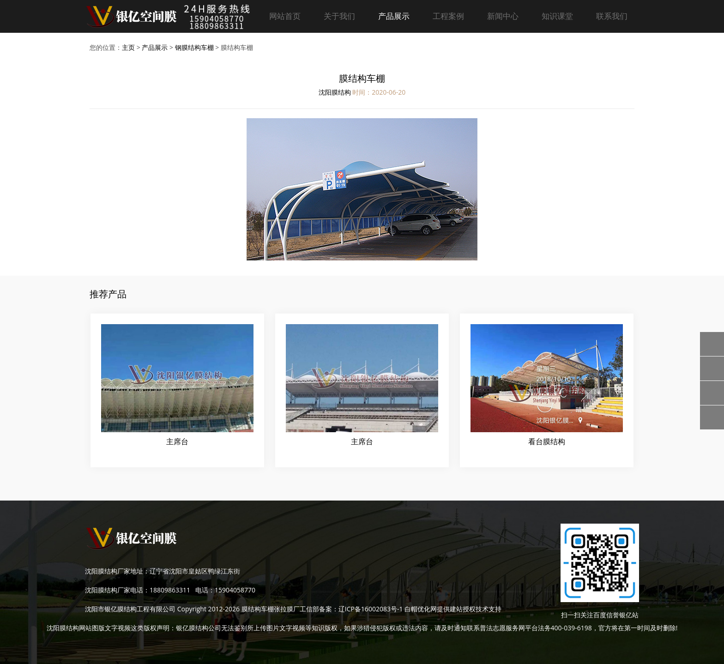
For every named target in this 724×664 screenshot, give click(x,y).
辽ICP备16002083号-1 (370, 608)
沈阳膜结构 (335, 92)
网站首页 (285, 16)
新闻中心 (503, 16)
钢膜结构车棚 (194, 47)
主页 (128, 47)
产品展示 (394, 16)
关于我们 (339, 16)
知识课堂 (557, 16)
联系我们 (611, 16)
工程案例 (448, 16)
